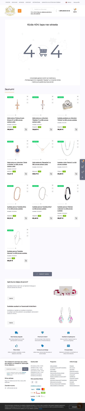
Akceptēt (74, 407)
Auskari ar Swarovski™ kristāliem (58, 367)
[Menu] (19, 11)
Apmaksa (21, 2)
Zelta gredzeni (53, 366)
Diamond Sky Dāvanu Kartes (57, 373)
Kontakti (28, 2)
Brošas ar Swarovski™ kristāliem (58, 383)
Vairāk (11, 298)
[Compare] (27, 102)
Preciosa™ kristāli (74, 378)
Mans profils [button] (76, 2)
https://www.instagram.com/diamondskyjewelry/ (36, 382)
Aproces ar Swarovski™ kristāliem (58, 380)
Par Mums (14, 2)
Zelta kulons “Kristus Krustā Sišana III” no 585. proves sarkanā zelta (15, 120)
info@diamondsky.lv (36, 385)
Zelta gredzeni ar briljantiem (57, 385)
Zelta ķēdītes (53, 371)
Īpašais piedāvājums (74, 385)
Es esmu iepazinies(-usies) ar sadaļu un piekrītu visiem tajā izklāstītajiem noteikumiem (16, 374)
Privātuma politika (74, 373)
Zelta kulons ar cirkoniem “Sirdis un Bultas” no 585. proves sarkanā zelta (17, 164)
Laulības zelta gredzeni (55, 374)
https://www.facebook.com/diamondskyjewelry (32, 382)
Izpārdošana (36, 2)
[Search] (32, 9)
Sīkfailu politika (73, 380)
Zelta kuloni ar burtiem (55, 382)
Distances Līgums (74, 371)
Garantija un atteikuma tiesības (51, 2)
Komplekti (52, 369)
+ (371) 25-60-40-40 (64, 11)
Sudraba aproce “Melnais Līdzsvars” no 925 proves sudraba (65, 209)
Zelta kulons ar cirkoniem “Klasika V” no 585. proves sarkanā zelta (40, 120)
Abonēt (25, 369)
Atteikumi (72, 383)
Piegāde (8, 2)
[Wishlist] (27, 99)
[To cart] (25, 129)
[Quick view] (27, 96)
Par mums (72, 367)
